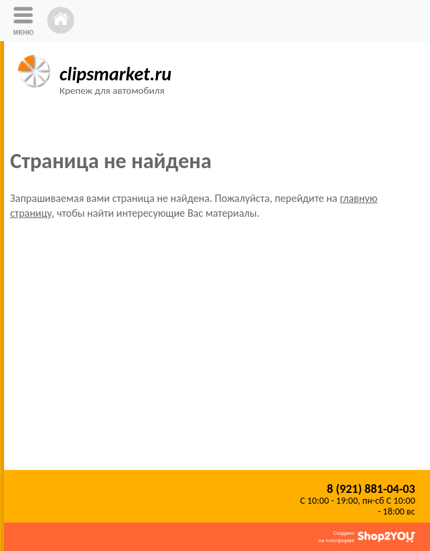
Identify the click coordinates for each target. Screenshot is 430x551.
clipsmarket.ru (115, 74)
